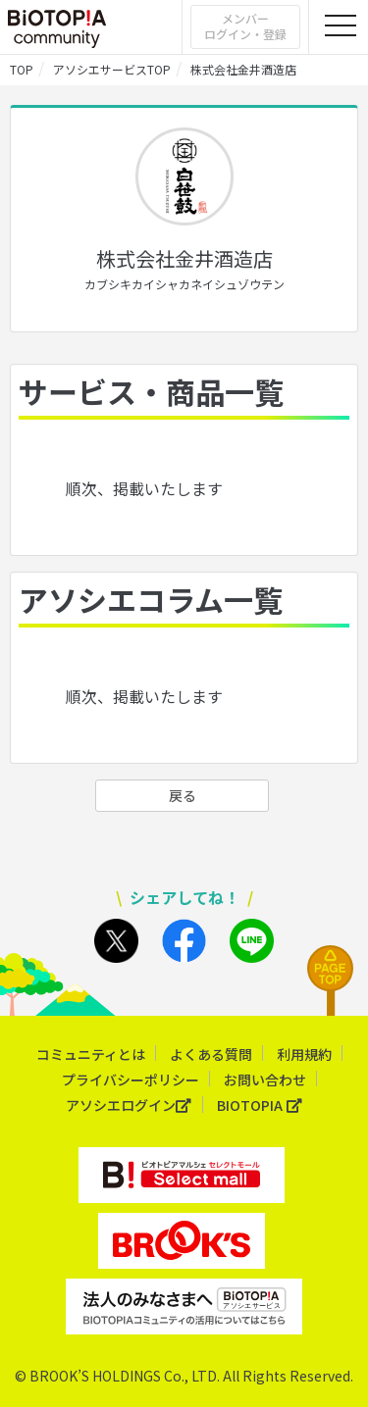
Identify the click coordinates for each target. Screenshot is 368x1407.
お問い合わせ (265, 1079)
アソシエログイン (129, 1105)
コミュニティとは (90, 1054)
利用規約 (304, 1054)
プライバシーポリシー (130, 1079)
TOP (21, 69)
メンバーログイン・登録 (245, 26)
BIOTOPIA (260, 1105)
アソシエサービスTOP (112, 69)
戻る (182, 795)
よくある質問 (211, 1054)
